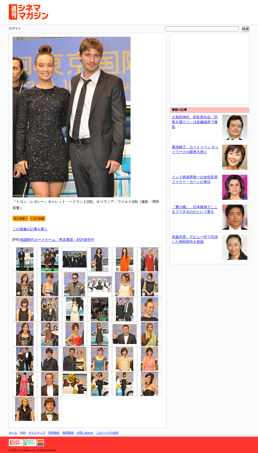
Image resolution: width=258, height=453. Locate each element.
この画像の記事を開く (30, 229)
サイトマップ (37, 432)
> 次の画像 (37, 218)
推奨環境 (68, 432)
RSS (23, 432)
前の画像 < (20, 218)
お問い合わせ (85, 432)
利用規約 (53, 432)
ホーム (13, 432)
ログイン (15, 28)
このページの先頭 (107, 432)
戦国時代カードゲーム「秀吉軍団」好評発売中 (57, 240)
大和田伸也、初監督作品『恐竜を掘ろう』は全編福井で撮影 (195, 122)
